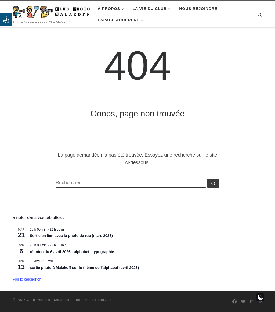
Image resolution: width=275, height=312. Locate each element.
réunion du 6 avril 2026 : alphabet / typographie (72, 252)
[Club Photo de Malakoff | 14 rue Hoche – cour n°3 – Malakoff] (51, 11)
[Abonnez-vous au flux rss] (260, 301)
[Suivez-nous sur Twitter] (243, 301)
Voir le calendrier (27, 279)
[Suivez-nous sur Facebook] (234, 301)
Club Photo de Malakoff (48, 300)
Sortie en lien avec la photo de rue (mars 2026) (71, 235)
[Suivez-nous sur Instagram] (252, 301)
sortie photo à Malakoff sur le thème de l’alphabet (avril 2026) (84, 267)
